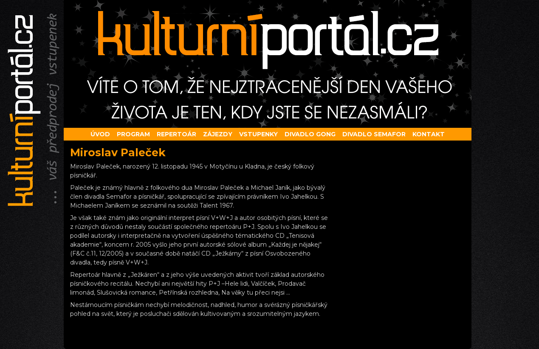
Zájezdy (217, 134)
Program (133, 134)
